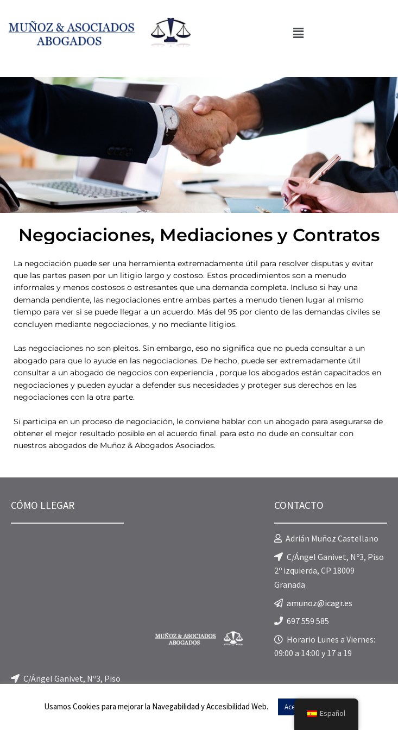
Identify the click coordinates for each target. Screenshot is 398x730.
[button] (298, 33)
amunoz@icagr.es (319, 602)
